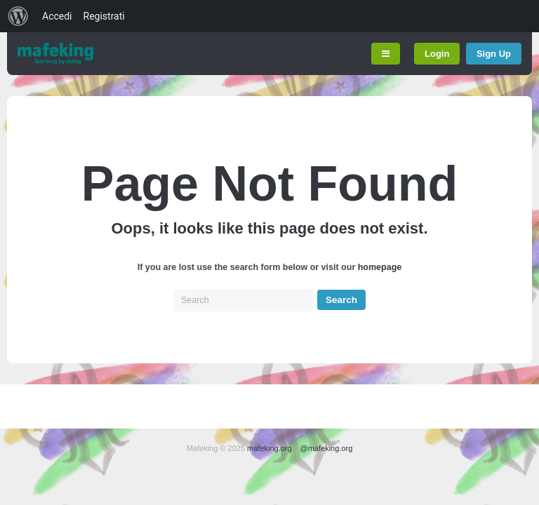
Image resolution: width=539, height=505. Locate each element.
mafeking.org (269, 448)
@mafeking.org (326, 448)
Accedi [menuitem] (57, 16)
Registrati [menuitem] (104, 16)
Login (437, 53)
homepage (380, 267)
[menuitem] (18, 16)
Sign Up (494, 53)
